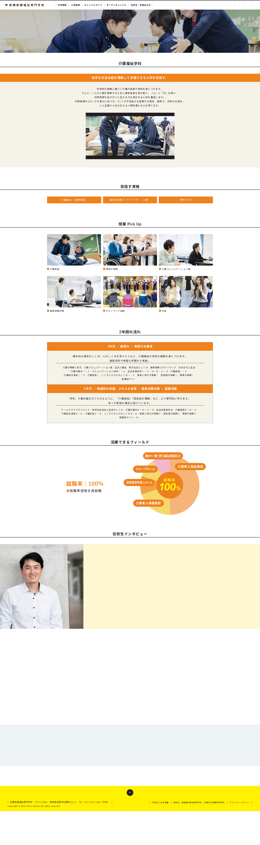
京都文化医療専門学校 (211, 836)
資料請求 (239, 5)
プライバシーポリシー (239, 836)
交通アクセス (256, 5)
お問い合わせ (247, 5)
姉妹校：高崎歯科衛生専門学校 (182, 836)
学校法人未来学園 (153, 836)
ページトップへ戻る (130, 826)
